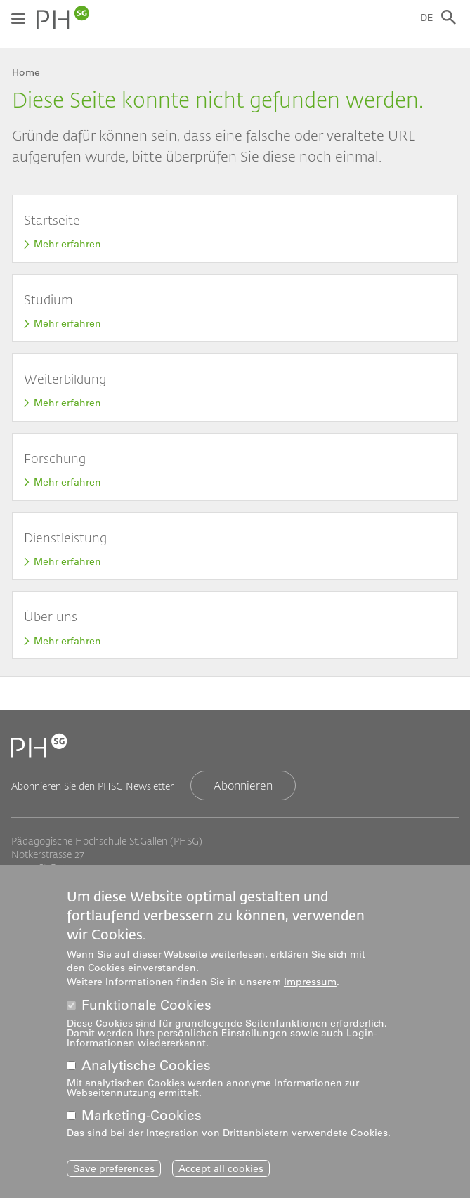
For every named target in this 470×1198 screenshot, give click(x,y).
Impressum (310, 986)
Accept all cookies (220, 1173)
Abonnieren (243, 785)
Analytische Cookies (146, 1069)
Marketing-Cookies (141, 1120)
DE (426, 17)
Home (26, 72)
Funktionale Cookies (146, 1010)
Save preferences (114, 1173)
